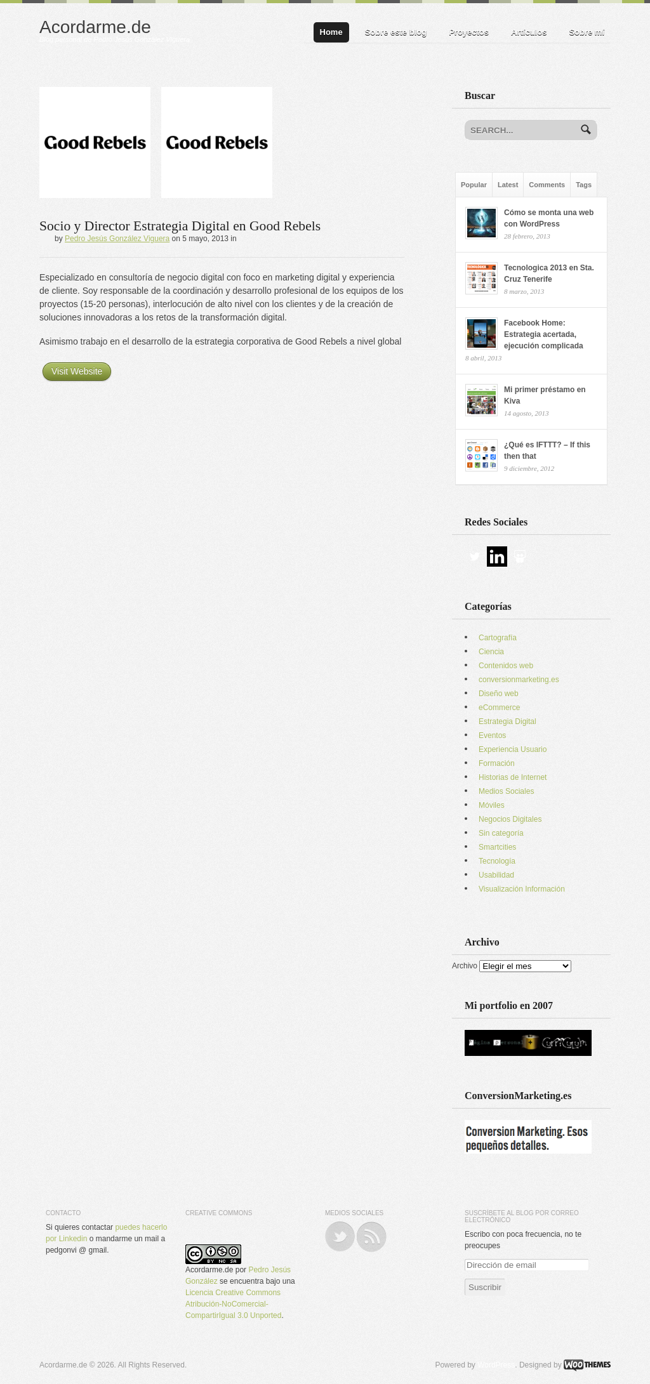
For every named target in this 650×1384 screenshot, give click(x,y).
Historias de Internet (513, 777)
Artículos (529, 32)
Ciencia (491, 651)
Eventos (492, 735)
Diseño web (499, 693)
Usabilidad (496, 875)
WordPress (496, 1365)
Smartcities (497, 847)
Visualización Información (522, 889)
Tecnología (497, 861)
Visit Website (76, 371)
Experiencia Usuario (513, 749)
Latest (508, 184)
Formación (497, 763)
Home (331, 32)
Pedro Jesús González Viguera (117, 238)
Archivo (464, 965)
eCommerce (499, 707)
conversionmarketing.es (519, 679)
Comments (547, 184)
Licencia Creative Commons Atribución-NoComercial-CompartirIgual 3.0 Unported (233, 1304)
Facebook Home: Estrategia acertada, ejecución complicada (543, 334)
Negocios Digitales (510, 819)
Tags (584, 184)
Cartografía (498, 637)
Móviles (492, 805)
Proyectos (469, 32)
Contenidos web (506, 665)
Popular (474, 184)
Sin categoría (501, 833)
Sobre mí (586, 32)
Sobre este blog (396, 32)
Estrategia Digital (507, 721)
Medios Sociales (506, 791)
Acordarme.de (95, 27)
